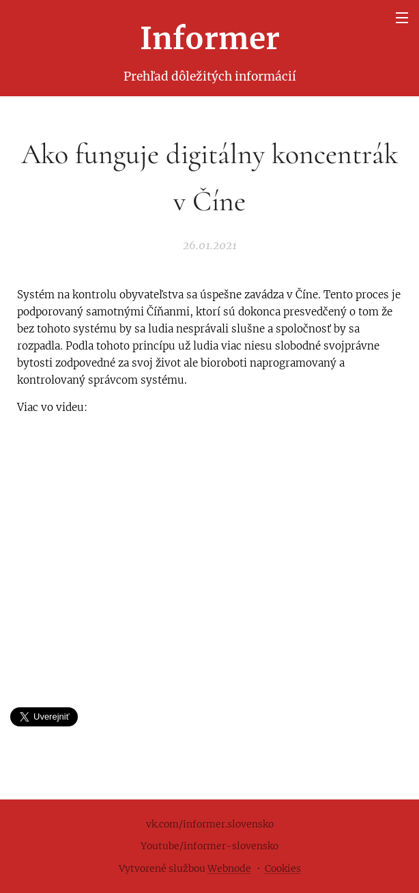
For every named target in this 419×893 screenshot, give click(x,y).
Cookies (283, 868)
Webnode (229, 868)
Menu (402, 17)
